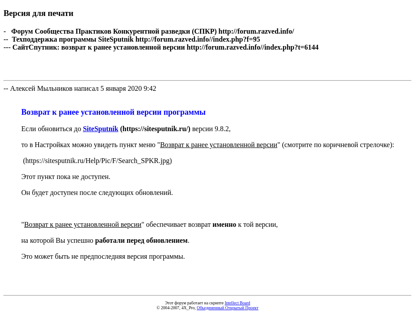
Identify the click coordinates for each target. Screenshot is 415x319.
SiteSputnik (100, 128)
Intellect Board (237, 302)
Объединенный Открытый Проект (227, 307)
